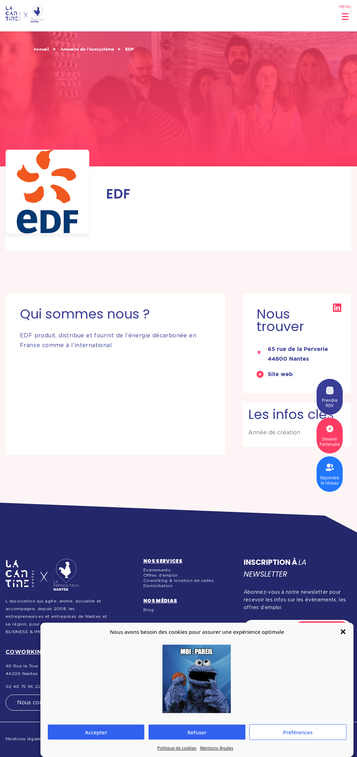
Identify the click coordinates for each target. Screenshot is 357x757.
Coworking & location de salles (178, 580)
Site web (280, 374)
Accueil (41, 49)
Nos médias (160, 600)
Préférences (298, 732)
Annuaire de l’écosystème (87, 49)
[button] (343, 631)
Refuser (196, 732)
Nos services (162, 560)
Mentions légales (216, 748)
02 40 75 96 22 (23, 686)
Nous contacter (38, 702)
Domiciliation (158, 586)
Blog (148, 610)
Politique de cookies (176, 748)
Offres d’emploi (160, 575)
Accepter (96, 732)
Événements (156, 570)
